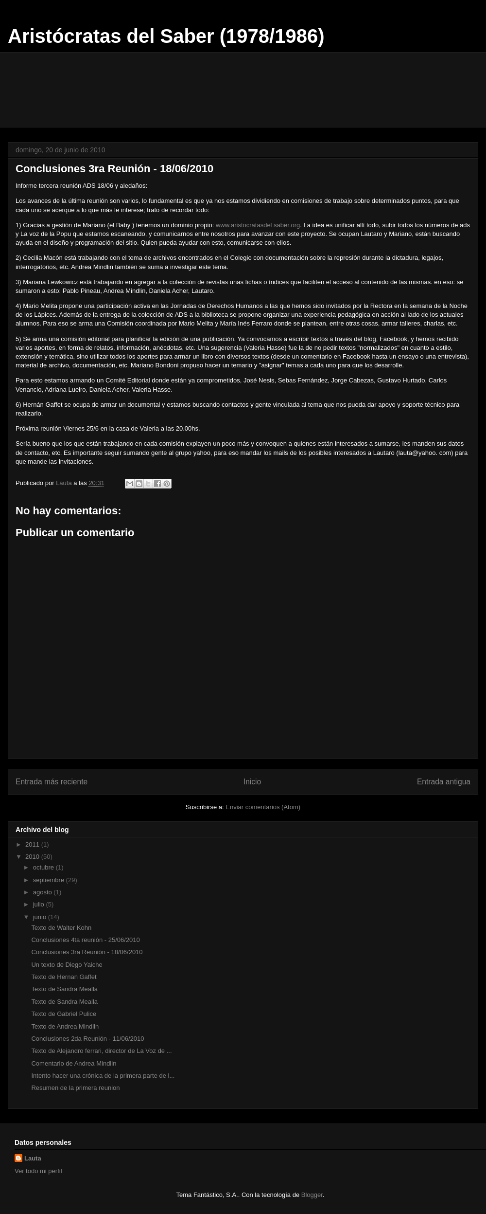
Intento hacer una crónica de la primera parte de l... (102, 1075)
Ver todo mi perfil (38, 1171)
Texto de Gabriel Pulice (63, 1013)
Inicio (252, 782)
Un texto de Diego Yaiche (66, 964)
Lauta (32, 1158)
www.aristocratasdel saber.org (258, 225)
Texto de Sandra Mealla (64, 989)
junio (40, 917)
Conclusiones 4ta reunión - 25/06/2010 (85, 939)
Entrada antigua (443, 782)
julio (39, 904)
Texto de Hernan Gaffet (63, 976)
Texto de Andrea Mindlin (65, 1026)
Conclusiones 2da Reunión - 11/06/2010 (87, 1038)
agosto (43, 892)
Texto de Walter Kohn (61, 927)
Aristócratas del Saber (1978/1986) (166, 36)
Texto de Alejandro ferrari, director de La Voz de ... (101, 1050)
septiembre (49, 880)
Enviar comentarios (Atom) (263, 807)
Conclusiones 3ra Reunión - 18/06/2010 (86, 952)
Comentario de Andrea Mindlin (73, 1063)
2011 (33, 844)
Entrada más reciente (51, 782)
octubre (44, 867)
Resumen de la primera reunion (75, 1087)
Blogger (312, 1194)
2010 (33, 856)
